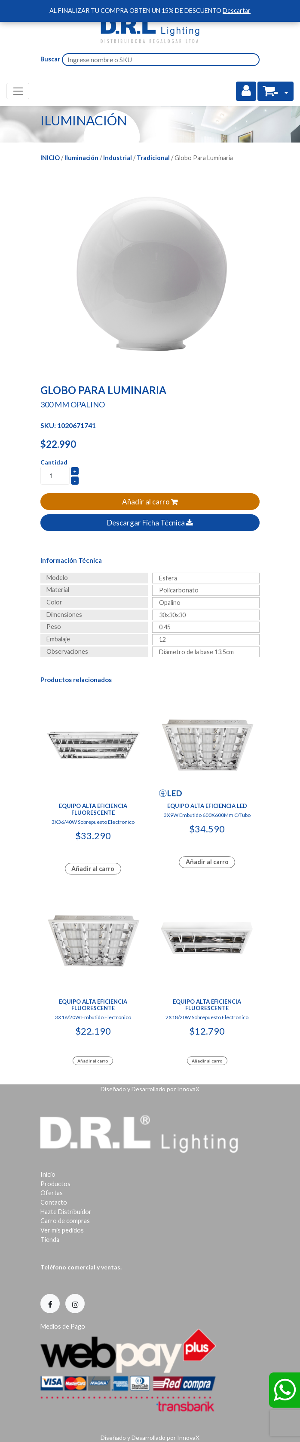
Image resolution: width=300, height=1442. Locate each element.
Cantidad (53, 462)
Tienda (49, 1239)
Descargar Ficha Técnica (150, 522)
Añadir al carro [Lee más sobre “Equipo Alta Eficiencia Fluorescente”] (92, 868)
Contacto (53, 1202)
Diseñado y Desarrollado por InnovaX (150, 1089)
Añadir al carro (150, 501)
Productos (55, 1183)
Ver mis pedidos (62, 1230)
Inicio (50, 157)
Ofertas (51, 1192)
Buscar (50, 59)
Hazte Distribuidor (66, 1211)
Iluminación (81, 157)
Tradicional (153, 157)
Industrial (117, 157)
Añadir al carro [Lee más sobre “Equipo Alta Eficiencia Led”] (207, 861)
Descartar (237, 10)
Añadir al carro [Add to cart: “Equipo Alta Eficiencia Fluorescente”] (92, 1060)
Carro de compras (65, 1220)
